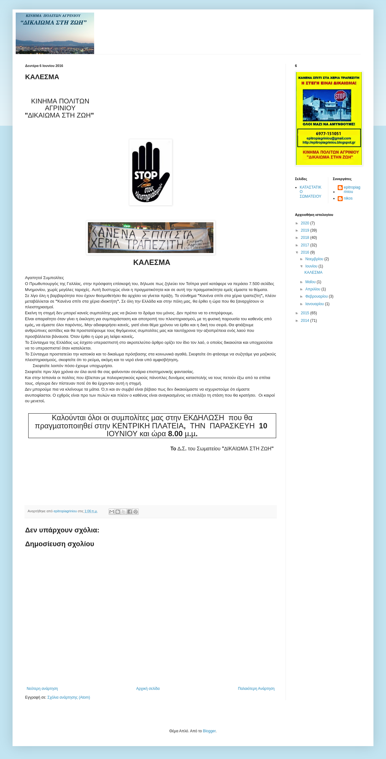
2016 (305, 252)
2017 (305, 245)
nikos (348, 198)
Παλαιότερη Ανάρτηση (256, 688)
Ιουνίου (312, 266)
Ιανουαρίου (315, 304)
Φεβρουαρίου (317, 296)
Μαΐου (311, 282)
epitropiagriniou (352, 189)
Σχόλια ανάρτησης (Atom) (68, 697)
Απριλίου (313, 289)
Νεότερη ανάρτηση (42, 688)
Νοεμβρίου (314, 259)
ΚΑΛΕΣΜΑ (313, 272)
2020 (305, 223)
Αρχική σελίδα (148, 688)
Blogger (209, 731)
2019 (305, 230)
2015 (305, 313)
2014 (305, 320)
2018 (305, 237)
